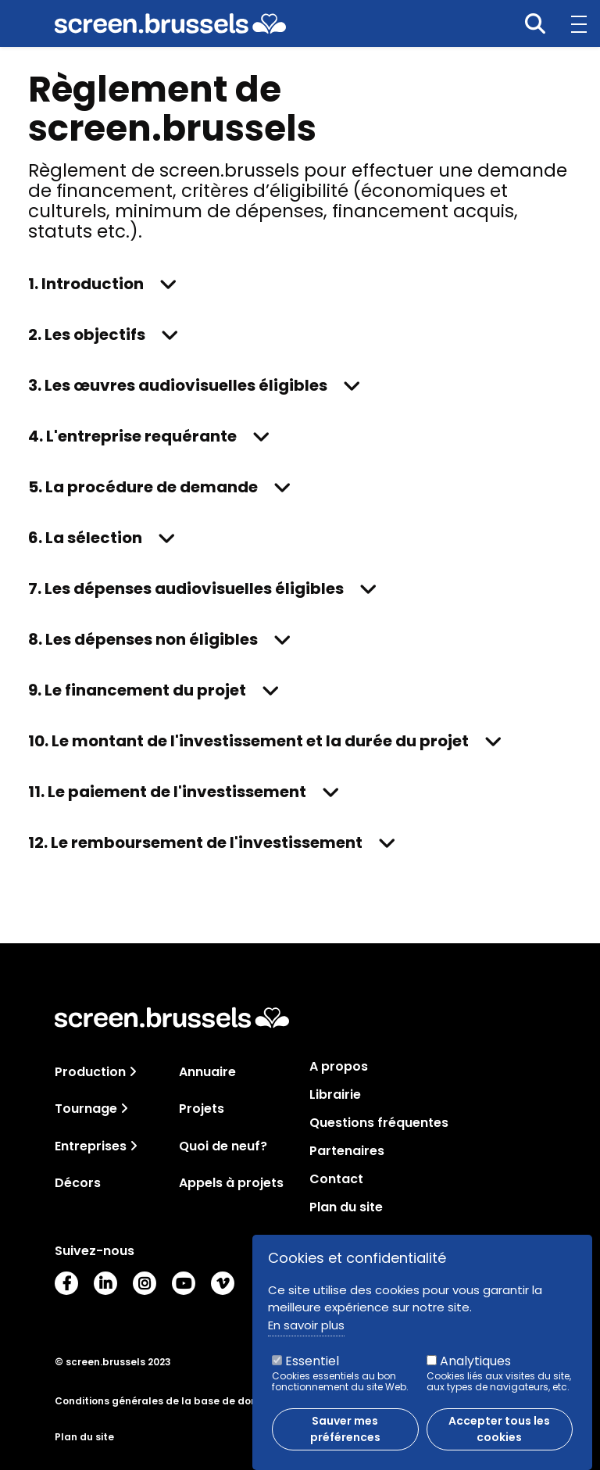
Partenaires (346, 1151)
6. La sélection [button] (85, 538)
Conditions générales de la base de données (168, 1401)
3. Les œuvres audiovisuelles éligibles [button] (177, 385)
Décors (78, 1183)
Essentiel (312, 1368)
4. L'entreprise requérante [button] (132, 436)
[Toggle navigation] (133, 1071)
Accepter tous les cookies (499, 1436)
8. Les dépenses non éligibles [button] (143, 639)
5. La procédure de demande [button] (143, 487)
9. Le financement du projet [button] (137, 690)
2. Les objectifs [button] (86, 334)
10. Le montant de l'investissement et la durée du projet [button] (248, 741)
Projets (201, 1109)
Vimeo (222, 1283)
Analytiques (475, 1368)
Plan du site (346, 1207)
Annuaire (207, 1072)
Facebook (66, 1283)
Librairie (335, 1095)
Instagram (144, 1283)
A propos (338, 1066)
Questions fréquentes (378, 1123)
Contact (336, 1179)
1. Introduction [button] (86, 284)
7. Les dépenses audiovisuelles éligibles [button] (186, 588)
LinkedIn (105, 1283)
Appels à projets (231, 1183)
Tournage (86, 1109)
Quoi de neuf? (223, 1146)
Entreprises (91, 1146)
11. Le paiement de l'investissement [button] (167, 792)
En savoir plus (306, 1332)
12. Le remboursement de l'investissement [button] (195, 842)
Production (90, 1072)
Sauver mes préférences (345, 1436)
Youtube (183, 1283)
